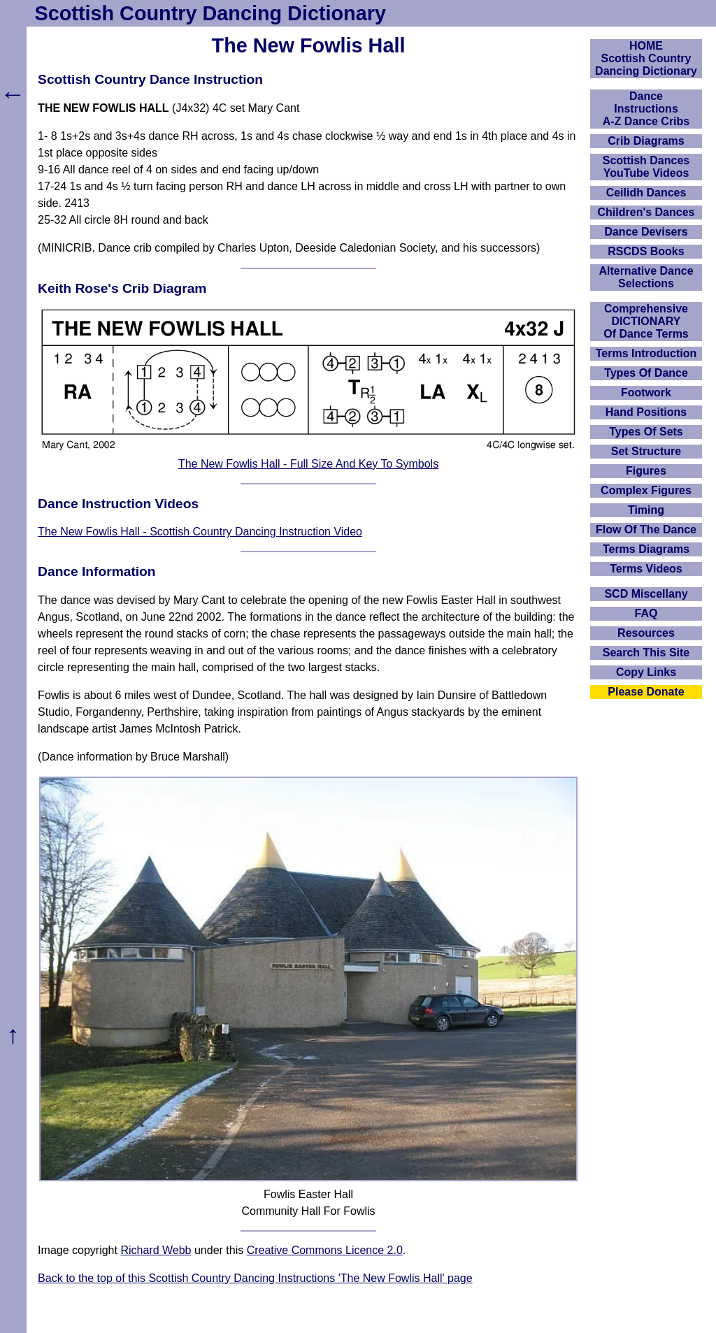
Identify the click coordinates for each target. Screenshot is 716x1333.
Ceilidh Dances (646, 193)
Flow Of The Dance (646, 529)
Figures (646, 471)
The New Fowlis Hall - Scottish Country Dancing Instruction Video (200, 532)
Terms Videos (646, 569)
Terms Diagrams (646, 549)
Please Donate (646, 692)
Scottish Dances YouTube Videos (646, 166)
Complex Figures (646, 490)
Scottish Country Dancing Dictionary (210, 13)
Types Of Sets (646, 432)
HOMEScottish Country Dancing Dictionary (646, 58)
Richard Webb (155, 1250)
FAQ (646, 613)
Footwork (646, 392)
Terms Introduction (646, 353)
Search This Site (646, 652)
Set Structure (646, 451)
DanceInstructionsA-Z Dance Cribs (646, 108)
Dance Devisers (645, 232)
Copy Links (646, 672)
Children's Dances (646, 212)
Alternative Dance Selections (646, 277)
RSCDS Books (646, 251)
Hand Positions (646, 412)
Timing (646, 510)
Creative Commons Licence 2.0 (325, 1250)
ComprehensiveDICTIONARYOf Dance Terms (646, 321)
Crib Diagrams (646, 141)
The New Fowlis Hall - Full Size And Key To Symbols (308, 464)
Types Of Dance (646, 373)
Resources (646, 633)
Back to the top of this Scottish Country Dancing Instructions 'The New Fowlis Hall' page (255, 1278)
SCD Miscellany (645, 594)
